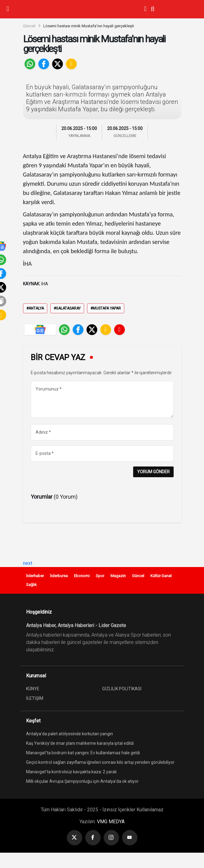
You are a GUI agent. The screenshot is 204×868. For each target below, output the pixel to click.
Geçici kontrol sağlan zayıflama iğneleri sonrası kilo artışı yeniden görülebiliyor (100, 762)
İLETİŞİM (34, 698)
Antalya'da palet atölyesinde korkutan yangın (69, 733)
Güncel (29, 26)
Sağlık (31, 584)
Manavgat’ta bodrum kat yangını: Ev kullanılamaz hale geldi (83, 752)
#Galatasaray (67, 308)
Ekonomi (82, 575)
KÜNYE (32, 688)
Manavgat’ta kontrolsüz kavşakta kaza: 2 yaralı (71, 771)
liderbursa (59, 575)
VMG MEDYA (111, 821)
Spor (100, 575)
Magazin (118, 575)
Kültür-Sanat (161, 575)
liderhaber (35, 575)
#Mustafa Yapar (105, 308)
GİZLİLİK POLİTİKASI (121, 688)
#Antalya (35, 308)
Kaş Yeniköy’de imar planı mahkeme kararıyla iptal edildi (80, 743)
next (27, 563)
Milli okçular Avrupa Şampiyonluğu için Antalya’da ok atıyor (82, 781)
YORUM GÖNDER (153, 471)
